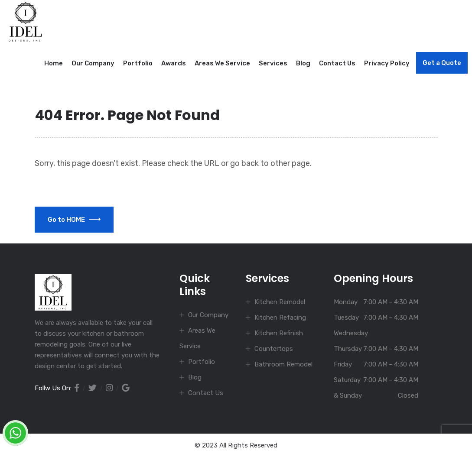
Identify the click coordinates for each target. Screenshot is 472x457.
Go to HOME (74, 220)
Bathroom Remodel (283, 364)
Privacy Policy (387, 63)
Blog (303, 63)
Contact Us (337, 63)
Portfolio (138, 63)
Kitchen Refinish (278, 333)
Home (53, 63)
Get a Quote (442, 63)
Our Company (93, 63)
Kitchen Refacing (280, 317)
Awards (173, 63)
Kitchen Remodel (279, 302)
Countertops (273, 349)
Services (273, 63)
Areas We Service (222, 63)
